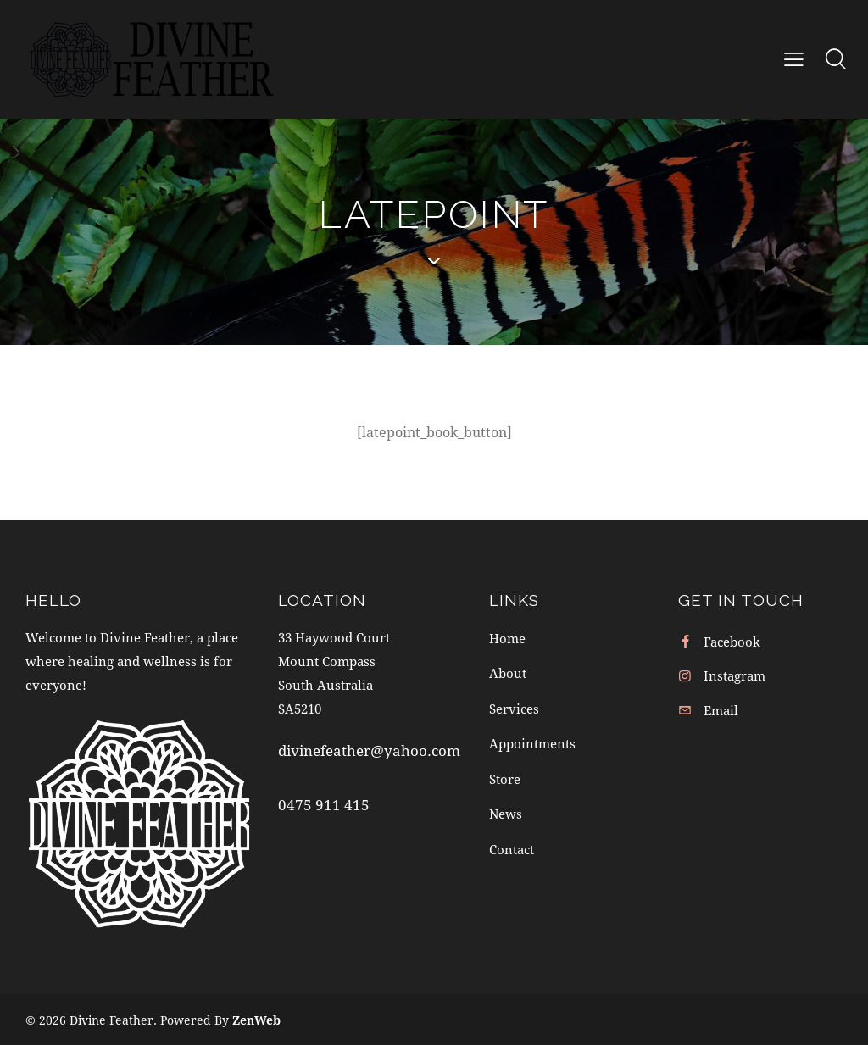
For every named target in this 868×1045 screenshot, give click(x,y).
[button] (794, 58)
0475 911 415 (324, 804)
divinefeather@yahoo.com (369, 750)
